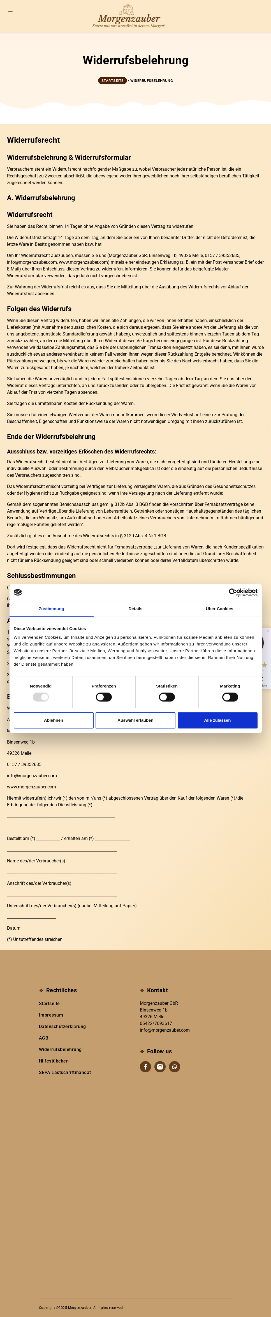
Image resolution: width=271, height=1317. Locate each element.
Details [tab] (136, 608)
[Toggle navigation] (11, 10)
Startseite (49, 1003)
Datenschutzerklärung (62, 1026)
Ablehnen (53, 720)
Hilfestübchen (54, 1061)
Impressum (51, 1015)
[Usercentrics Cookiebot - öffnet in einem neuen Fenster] (233, 592)
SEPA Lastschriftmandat (65, 1072)
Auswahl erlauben (135, 720)
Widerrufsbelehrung (60, 1049)
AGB (43, 1038)
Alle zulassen (217, 720)
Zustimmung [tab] (51, 608)
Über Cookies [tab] (219, 608)
